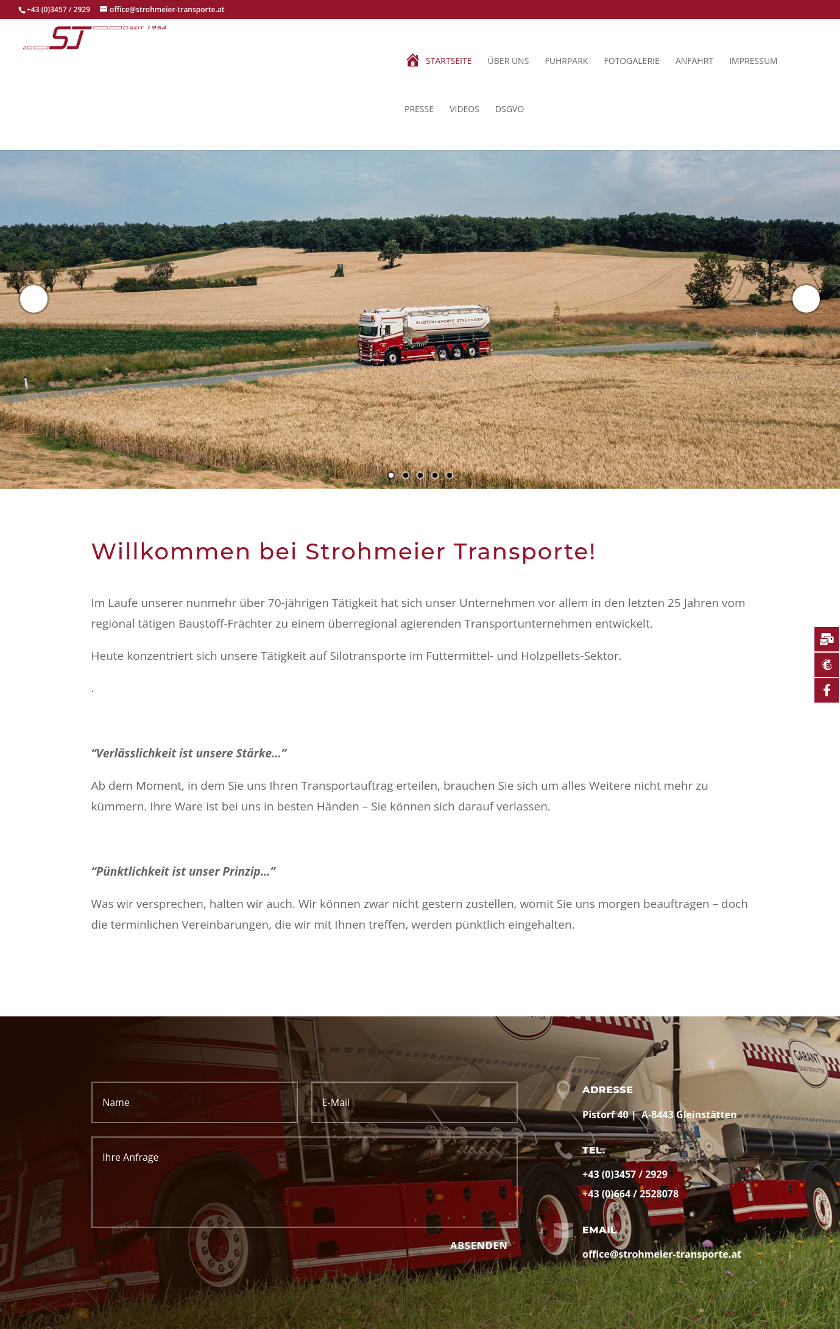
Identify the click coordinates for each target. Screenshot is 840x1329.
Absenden (478, 1245)
